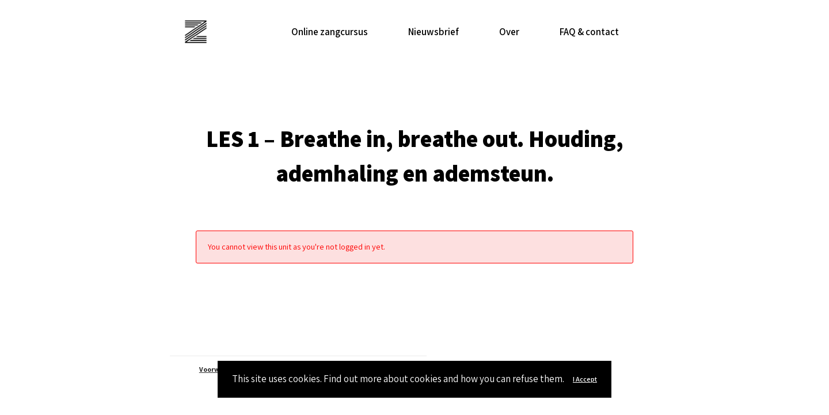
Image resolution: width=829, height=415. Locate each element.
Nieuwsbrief (433, 31)
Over (509, 31)
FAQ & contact (589, 31)
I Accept (585, 379)
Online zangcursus (329, 31)
